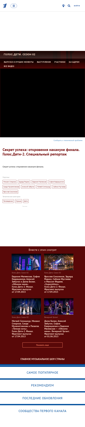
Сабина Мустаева (59, 187)
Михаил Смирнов (9, 182)
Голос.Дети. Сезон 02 (19, 54)
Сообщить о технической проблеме (68, 140)
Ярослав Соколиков (10, 192)
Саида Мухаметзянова (11, 187)
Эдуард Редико (24, 182)
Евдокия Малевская (39, 182)
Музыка (18, 201)
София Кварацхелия (56, 182)
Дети (26, 201)
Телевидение (8, 201)
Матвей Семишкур (43, 187)
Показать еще (42, 345)
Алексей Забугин (28, 187)
